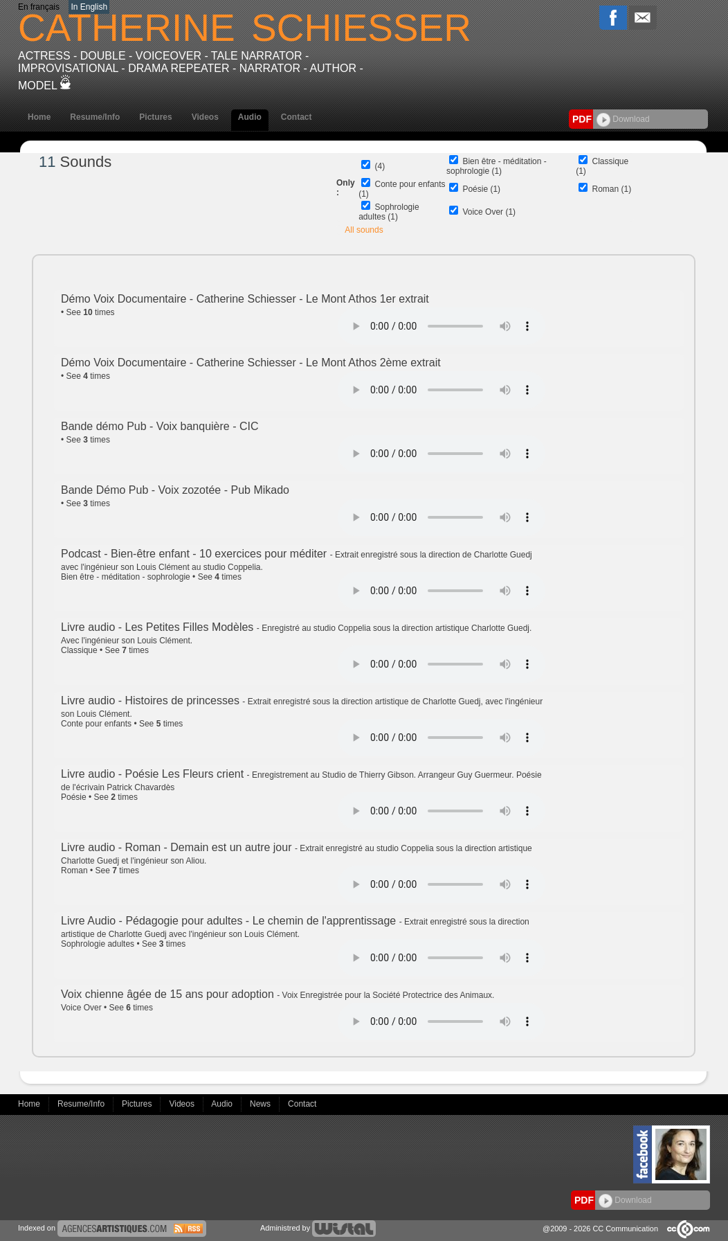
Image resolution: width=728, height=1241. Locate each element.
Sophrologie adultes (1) (388, 212)
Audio (250, 117)
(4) (380, 166)
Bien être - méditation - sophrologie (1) (496, 166)
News (261, 1104)
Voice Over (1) (489, 212)
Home (39, 117)
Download (623, 119)
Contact (296, 117)
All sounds (364, 230)
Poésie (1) (481, 189)
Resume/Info (95, 117)
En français (39, 7)
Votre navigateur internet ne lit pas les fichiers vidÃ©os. (441, 326)
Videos (205, 117)
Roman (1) (612, 189)
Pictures (155, 117)
